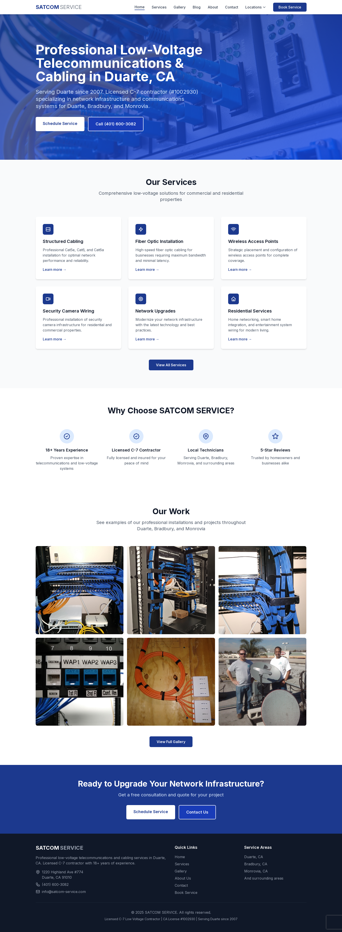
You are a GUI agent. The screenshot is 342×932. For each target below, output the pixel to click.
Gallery (180, 7)
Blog (197, 7)
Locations (255, 7)
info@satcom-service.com (64, 891)
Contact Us (197, 812)
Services (159, 7)
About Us (183, 878)
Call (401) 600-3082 (116, 124)
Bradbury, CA (255, 864)
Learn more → (55, 269)
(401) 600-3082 (55, 884)
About (213, 7)
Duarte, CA (253, 857)
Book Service (290, 7)
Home (140, 7)
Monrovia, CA (256, 871)
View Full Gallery (171, 741)
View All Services (171, 365)
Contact (231, 7)
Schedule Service (60, 123)
